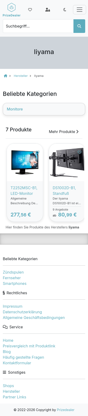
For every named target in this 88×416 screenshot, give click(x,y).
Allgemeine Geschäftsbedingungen (34, 317)
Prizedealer (65, 410)
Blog (7, 351)
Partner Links (14, 397)
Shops (8, 385)
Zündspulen (13, 272)
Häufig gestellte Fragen (23, 357)
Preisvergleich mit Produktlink (29, 346)
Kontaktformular (17, 363)
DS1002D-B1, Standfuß (64, 190)
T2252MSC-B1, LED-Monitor (24, 190)
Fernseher (12, 277)
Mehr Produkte (63, 131)
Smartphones (15, 283)
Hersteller (11, 391)
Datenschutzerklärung (22, 312)
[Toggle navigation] (79, 9)
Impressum (13, 306)
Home (8, 340)
